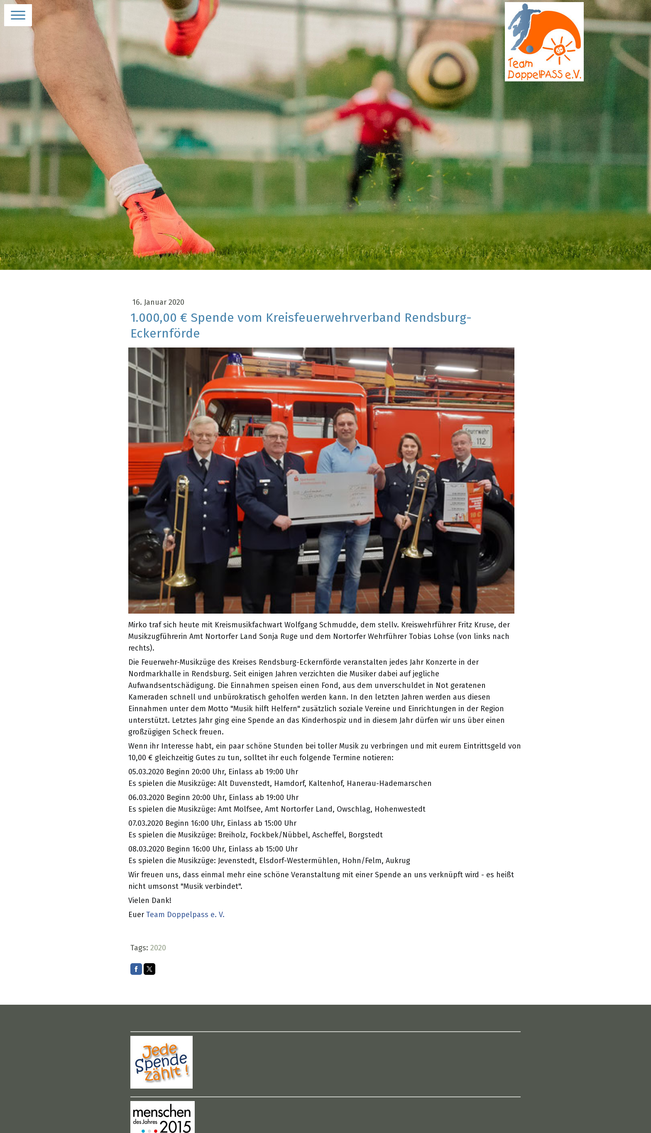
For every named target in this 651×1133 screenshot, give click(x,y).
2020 (158, 947)
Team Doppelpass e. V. (185, 914)
